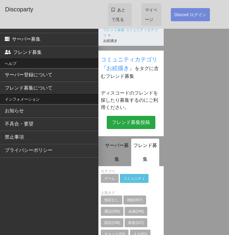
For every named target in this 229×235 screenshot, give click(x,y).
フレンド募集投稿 (131, 122)
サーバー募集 (23, 39)
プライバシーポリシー (28, 150)
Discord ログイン (190, 14)
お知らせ (14, 110)
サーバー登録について (28, 74)
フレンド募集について (28, 87)
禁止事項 (14, 137)
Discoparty (19, 9)
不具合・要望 (19, 123)
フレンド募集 (23, 52)
